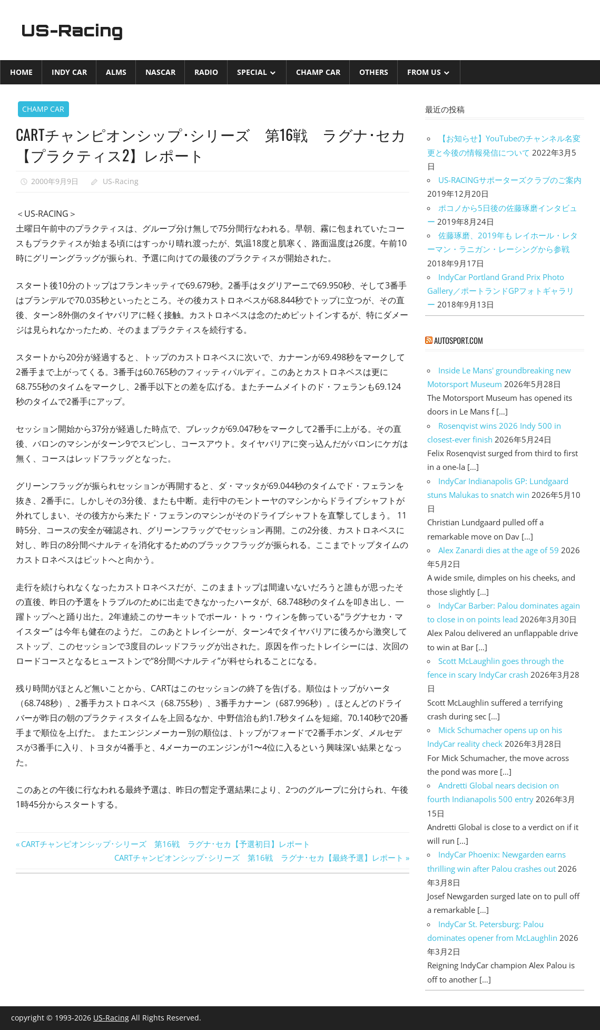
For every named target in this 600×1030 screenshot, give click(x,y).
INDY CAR (69, 72)
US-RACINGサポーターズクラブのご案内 (510, 180)
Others (373, 72)
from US (424, 72)
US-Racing (72, 30)
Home (21, 72)
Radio (206, 72)
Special (252, 72)
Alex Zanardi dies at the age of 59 (498, 550)
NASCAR (160, 72)
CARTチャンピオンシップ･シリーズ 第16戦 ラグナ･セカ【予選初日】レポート (165, 844)
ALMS (116, 72)
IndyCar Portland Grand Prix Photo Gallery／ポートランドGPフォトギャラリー (500, 291)
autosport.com (458, 340)
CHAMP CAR (318, 72)
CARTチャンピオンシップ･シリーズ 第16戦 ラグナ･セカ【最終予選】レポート (259, 857)
